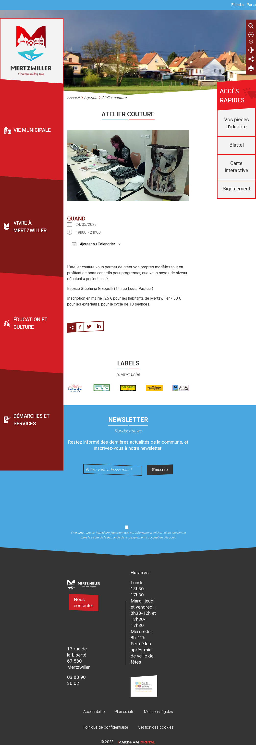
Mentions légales (158, 711)
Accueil (73, 97)
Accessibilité (94, 711)
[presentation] (128, 497)
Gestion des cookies (155, 727)
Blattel (236, 145)
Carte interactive (236, 166)
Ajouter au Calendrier (93, 244)
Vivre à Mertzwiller (30, 226)
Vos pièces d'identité (236, 123)
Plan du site (124, 711)
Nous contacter (83, 602)
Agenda (90, 97)
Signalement (236, 189)
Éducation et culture (30, 323)
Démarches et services (31, 420)
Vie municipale (32, 130)
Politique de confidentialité (105, 727)
